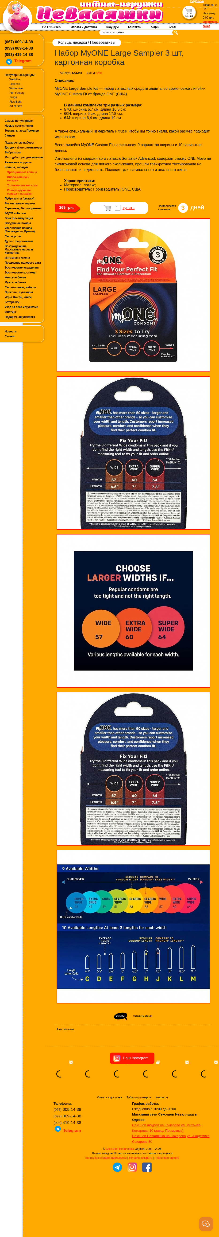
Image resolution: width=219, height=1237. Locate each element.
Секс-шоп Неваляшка (120, 1149)
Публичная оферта (166, 1157)
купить (128, 208)
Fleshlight (15, 101)
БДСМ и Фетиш (15, 213)
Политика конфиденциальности (106, 1157)
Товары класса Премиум (22, 130)
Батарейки (12, 302)
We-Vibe (14, 79)
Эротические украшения (22, 267)
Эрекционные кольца (22, 172)
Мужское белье (15, 282)
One (99, 72)
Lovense (14, 84)
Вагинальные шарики (20, 203)
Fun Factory (16, 92)
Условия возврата (140, 1157)
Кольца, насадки (16, 167)
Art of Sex (15, 106)
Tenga (13, 97)
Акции (155, 27)
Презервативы (102, 42)
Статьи (10, 336)
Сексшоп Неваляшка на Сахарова (159, 1136)
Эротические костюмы (20, 272)
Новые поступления (19, 125)
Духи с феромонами (19, 241)
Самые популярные (19, 120)
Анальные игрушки (18, 162)
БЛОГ (173, 27)
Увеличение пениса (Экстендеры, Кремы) (20, 229)
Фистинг (10, 312)
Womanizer (16, 88)
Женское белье (15, 277)
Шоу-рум (112, 27)
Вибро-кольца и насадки (18, 179)
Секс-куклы (13, 236)
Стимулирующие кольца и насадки (19, 192)
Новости (10, 331)
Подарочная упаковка (20, 317)
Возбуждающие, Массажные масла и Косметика (19, 249)
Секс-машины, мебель (20, 287)
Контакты (134, 27)
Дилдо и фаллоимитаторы (23, 147)
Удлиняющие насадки (22, 185)
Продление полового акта (23, 262)
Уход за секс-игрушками (21, 307)
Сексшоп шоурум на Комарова (156, 1125)
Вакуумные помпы (18, 223)
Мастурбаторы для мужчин (24, 157)
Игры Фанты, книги (18, 297)
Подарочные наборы (19, 142)
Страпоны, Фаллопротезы (23, 208)
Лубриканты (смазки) (19, 198)
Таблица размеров (139, 1097)
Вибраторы (13, 152)
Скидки (10, 135)
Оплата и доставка (84, 27)
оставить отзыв (142, 1015)
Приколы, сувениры (19, 292)
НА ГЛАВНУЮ (51, 27)
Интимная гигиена (17, 257)
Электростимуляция (19, 218)
